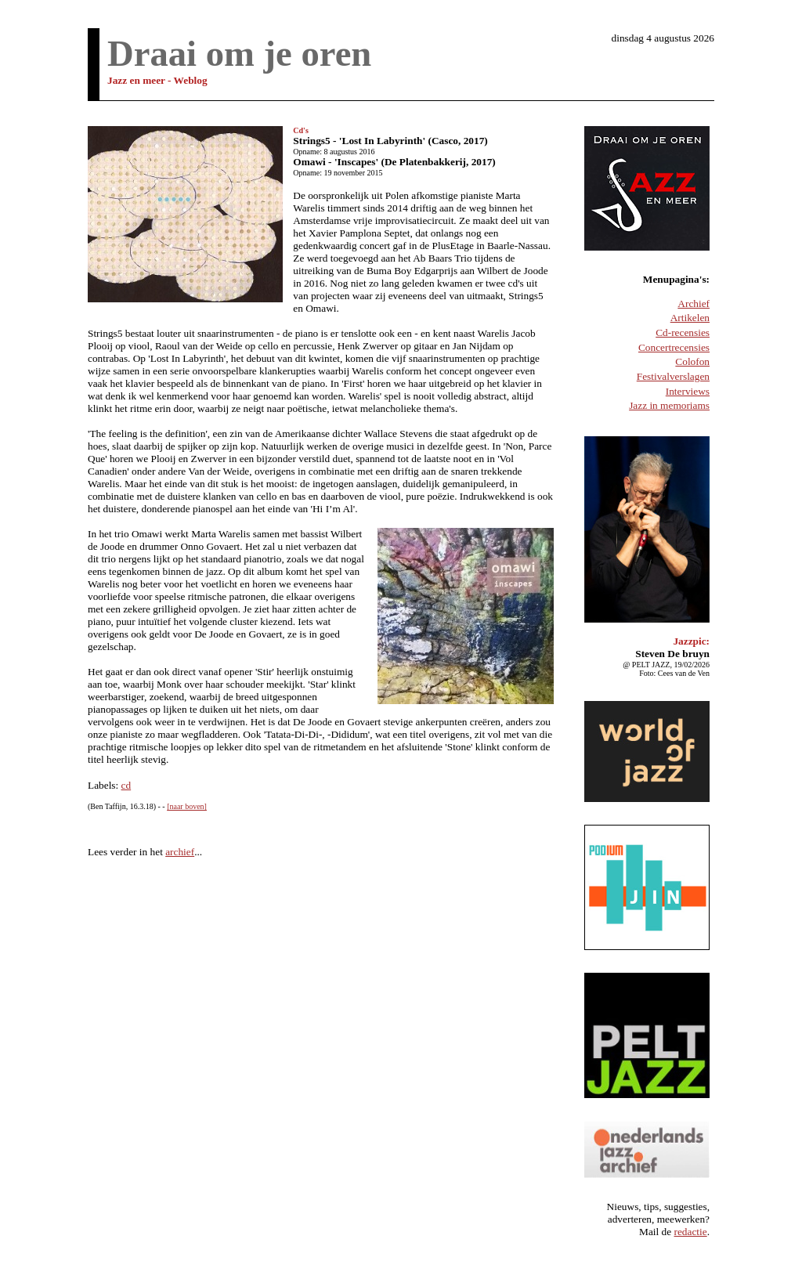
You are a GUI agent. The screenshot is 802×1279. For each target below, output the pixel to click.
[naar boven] (187, 806)
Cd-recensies (683, 332)
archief (179, 852)
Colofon (692, 361)
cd (126, 785)
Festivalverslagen (673, 376)
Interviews (688, 391)
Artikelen (690, 317)
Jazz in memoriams (669, 405)
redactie (690, 1231)
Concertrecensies (674, 347)
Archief (693, 303)
